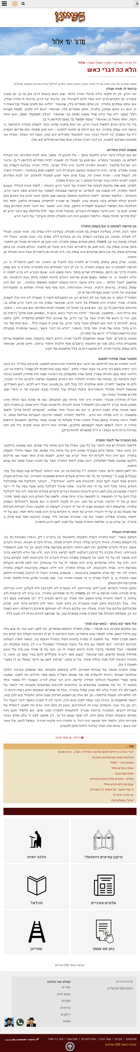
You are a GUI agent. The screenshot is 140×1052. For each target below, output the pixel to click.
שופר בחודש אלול (122, 768)
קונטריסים (63, 994)
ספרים (66, 987)
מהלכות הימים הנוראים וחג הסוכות (112, 757)
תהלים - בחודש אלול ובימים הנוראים (111, 779)
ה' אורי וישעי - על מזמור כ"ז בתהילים (111, 789)
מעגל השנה (95, 62)
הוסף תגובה (61, 738)
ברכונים (65, 1008)
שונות (66, 1021)
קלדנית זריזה (124, 981)
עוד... (130, 746)
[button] (23, 3)
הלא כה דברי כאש (112, 70)
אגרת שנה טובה (124, 773)
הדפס (76, 738)
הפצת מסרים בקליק (120, 988)
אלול (81, 62)
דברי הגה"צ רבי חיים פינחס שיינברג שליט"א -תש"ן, (94, 752)
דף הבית (131, 62)
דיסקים (65, 1014)
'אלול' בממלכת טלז (122, 800)
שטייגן (118, 62)
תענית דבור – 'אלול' (121, 763)
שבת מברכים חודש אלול (118, 784)
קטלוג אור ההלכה (58, 982)
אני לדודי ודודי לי (123, 795)
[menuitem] (103, 841)
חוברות (65, 1001)
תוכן (108, 62)
